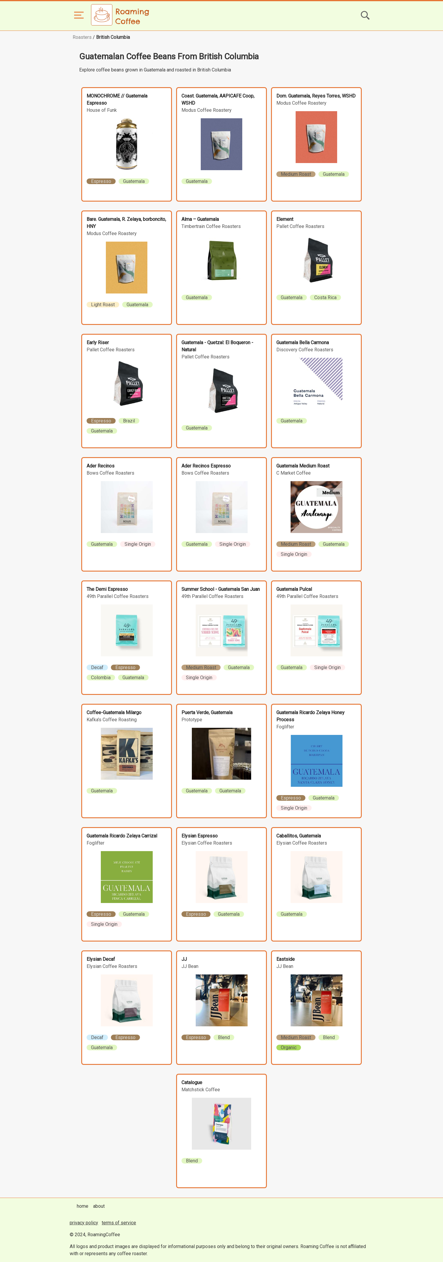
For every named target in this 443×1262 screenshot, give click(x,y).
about (99, 1206)
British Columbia (113, 37)
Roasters (82, 37)
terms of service (119, 1223)
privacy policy (84, 1223)
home (82, 1206)
